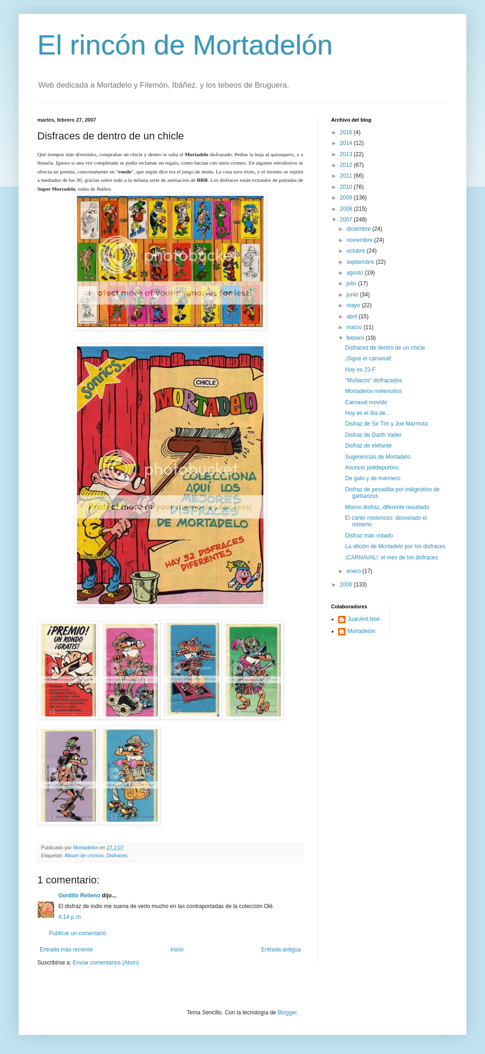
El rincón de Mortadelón (185, 45)
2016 (347, 132)
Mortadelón (361, 631)
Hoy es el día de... (367, 413)
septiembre (361, 262)
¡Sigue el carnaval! (368, 358)
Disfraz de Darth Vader (373, 435)
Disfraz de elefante (368, 445)
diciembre (359, 229)
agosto (355, 272)
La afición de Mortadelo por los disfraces (395, 546)
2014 (347, 143)
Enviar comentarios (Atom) (106, 962)
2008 (347, 209)
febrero (356, 338)
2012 (347, 165)
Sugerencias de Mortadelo (377, 457)
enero (354, 571)
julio (352, 283)
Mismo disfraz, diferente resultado (387, 507)
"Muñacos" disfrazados (373, 380)
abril (352, 316)
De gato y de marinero (373, 478)
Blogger (287, 1012)
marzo (355, 327)
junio (353, 294)
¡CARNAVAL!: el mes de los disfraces (391, 557)
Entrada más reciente (66, 949)
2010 (347, 187)
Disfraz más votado (369, 535)
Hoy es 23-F (360, 369)
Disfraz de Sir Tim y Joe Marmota (386, 423)
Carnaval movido (366, 402)
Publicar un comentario (77, 933)
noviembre (360, 240)
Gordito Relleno (79, 895)
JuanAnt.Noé (363, 619)
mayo (354, 305)
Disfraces (116, 855)
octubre (356, 251)
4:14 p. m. (70, 917)
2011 (347, 175)
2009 (347, 197)
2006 (347, 584)
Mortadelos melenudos (373, 391)
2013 (347, 154)
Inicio (177, 949)
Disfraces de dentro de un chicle (385, 347)
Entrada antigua (281, 949)
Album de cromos (84, 855)
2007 (347, 219)
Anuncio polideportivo (372, 467)
